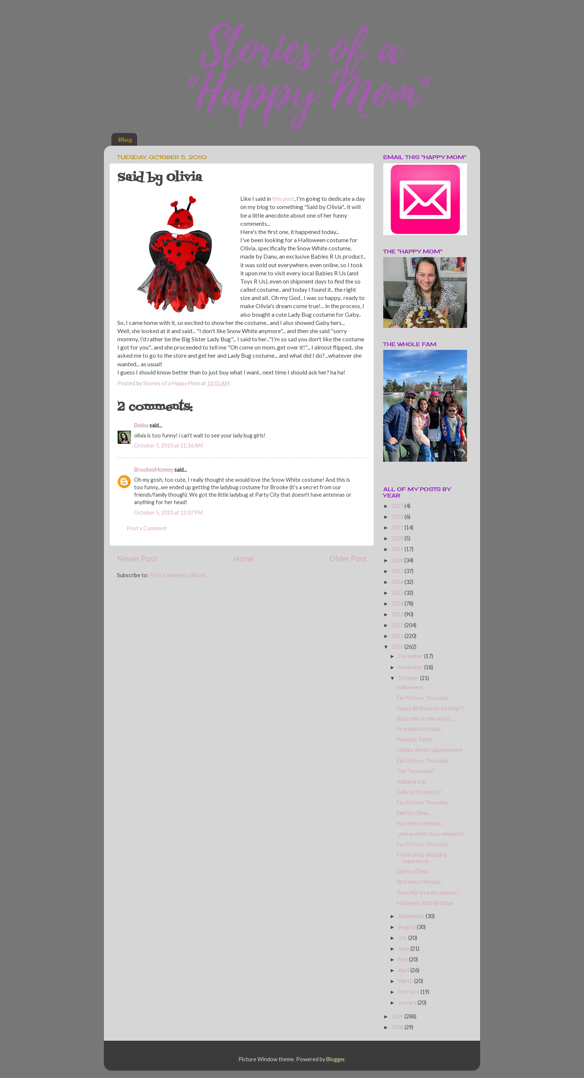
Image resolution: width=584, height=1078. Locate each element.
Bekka (141, 425)
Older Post (348, 558)
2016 (397, 582)
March (406, 981)
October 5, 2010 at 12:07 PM (168, 512)
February (409, 992)
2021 (397, 527)
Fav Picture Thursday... (424, 698)
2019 (397, 549)
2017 (397, 571)
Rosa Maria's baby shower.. (428, 892)
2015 (397, 592)
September (412, 916)
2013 (397, 614)
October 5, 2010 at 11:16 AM (168, 445)
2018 (397, 560)
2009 (397, 1016)
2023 (397, 506)
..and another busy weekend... (431, 834)
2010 (397, 647)
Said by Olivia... (414, 813)
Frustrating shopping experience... (422, 857)
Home (243, 558)
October (409, 678)
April (404, 970)
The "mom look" (415, 771)
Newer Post (137, 558)
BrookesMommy (153, 470)
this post (283, 198)
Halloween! (410, 687)
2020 (397, 538)
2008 (397, 1027)
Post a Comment (147, 528)
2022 (397, 516)
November (411, 667)
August (407, 927)
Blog (125, 139)
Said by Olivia (412, 871)
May (403, 959)
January (408, 1002)
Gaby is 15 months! (419, 792)
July (403, 938)
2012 (397, 625)
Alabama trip (411, 781)
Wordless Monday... (420, 729)
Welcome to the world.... (426, 718)
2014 (397, 603)
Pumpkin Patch (414, 739)
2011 (397, 636)
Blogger (335, 1059)
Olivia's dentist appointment (430, 750)
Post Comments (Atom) (178, 575)
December (411, 656)
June (404, 948)
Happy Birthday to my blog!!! (430, 708)
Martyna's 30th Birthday (425, 903)
